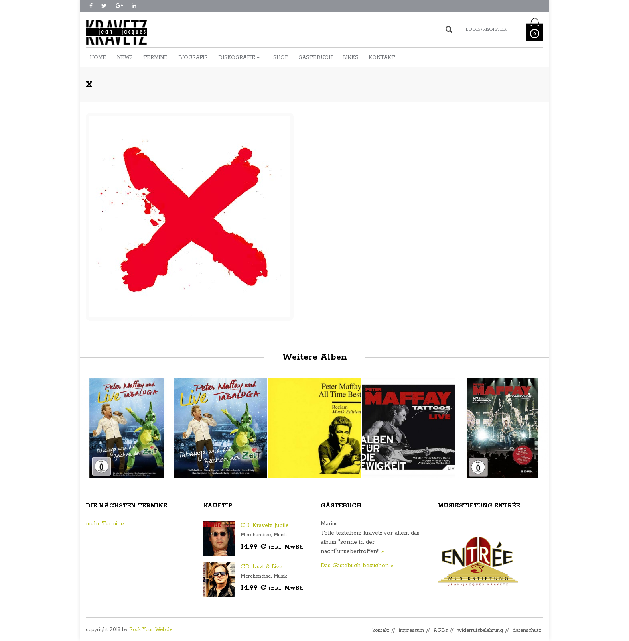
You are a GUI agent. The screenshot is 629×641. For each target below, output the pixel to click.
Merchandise (256, 535)
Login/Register (486, 29)
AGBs (441, 630)
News (125, 58)
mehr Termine (105, 523)
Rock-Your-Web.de (150, 630)
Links (350, 58)
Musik (280, 535)
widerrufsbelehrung (480, 630)
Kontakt (382, 58)
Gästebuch (315, 58)
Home (98, 58)
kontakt (381, 630)
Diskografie (239, 58)
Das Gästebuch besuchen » (357, 565)
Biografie (193, 58)
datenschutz (527, 630)
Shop (280, 58)
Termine (155, 58)
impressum (411, 630)
